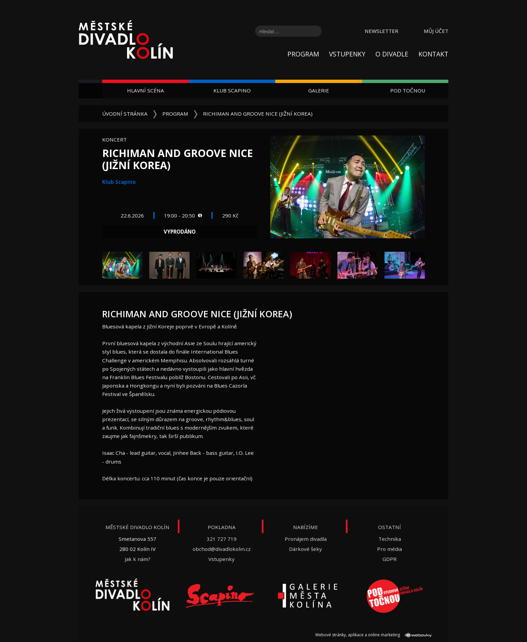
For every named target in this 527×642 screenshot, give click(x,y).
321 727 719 (222, 538)
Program (303, 53)
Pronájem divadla (306, 538)
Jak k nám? (138, 559)
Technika (389, 538)
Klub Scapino (232, 90)
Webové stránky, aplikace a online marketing (373, 635)
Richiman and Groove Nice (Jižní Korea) (258, 113)
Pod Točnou (407, 90)
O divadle (391, 53)
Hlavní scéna (145, 90)
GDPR (389, 559)
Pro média (389, 549)
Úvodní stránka (125, 113)
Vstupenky (347, 53)
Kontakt (433, 53)
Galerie (318, 90)
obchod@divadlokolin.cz (222, 549)
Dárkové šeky (305, 549)
